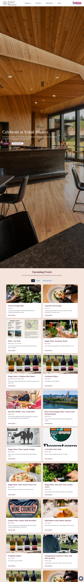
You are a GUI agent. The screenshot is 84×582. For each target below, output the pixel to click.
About (60, 3)
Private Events (17, 143)
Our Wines (39, 3)
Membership (50, 3)
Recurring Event (47, 280)
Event (38, 280)
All (33, 280)
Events (6, 143)
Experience (28, 3)
